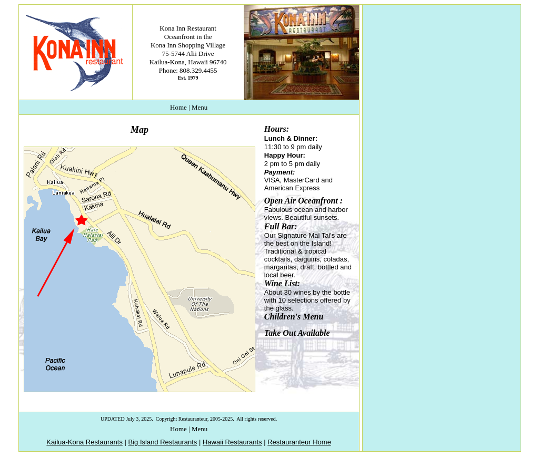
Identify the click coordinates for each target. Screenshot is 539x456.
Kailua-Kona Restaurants (84, 442)
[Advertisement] (440, 71)
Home (178, 107)
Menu (199, 107)
